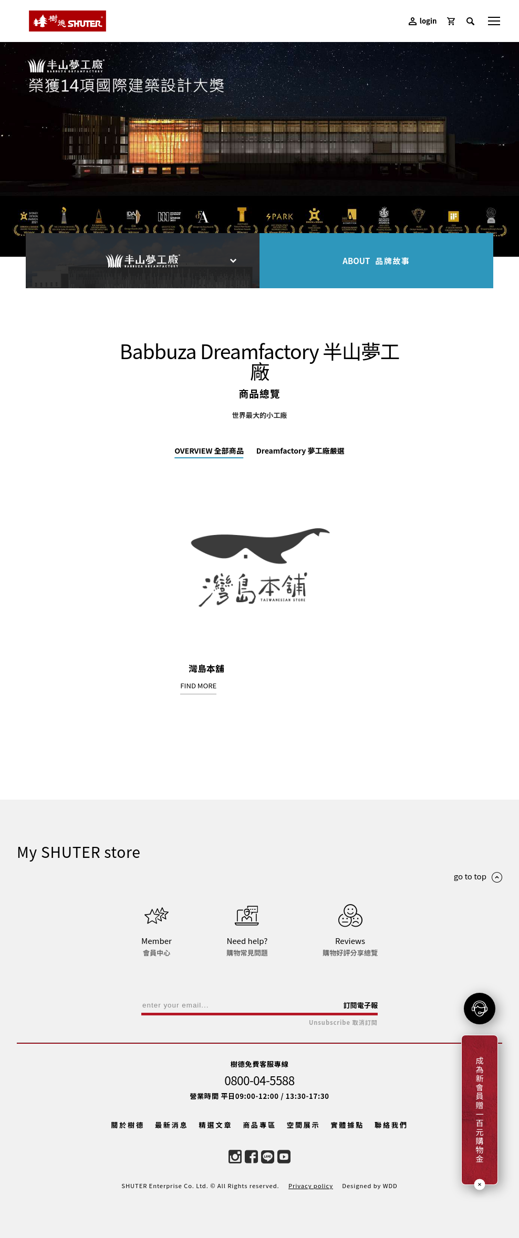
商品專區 (259, 1125)
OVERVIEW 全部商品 (209, 450)
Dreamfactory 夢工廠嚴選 (300, 450)
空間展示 (303, 1125)
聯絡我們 (391, 1125)
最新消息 (172, 1125)
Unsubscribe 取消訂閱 (343, 1022)
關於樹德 (127, 1125)
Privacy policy (310, 1185)
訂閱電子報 (360, 1005)
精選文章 (216, 1125)
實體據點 (347, 1125)
